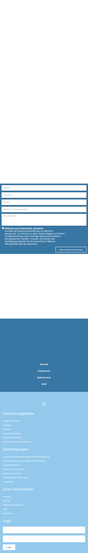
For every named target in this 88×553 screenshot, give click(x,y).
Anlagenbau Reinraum (11, 421)
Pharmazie (7, 429)
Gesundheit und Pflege (12, 433)
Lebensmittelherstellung (12, 438)
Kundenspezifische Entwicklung (15, 477)
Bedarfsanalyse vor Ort (12, 473)
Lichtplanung (8, 482)
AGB (44, 384)
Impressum (44, 371)
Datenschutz (44, 377)
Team (5, 509)
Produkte (6, 497)
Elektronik (7, 425)
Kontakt (44, 364)
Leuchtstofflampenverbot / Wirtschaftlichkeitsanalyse (24, 461)
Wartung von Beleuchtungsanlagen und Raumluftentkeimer (26, 457)
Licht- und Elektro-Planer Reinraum (17, 442)
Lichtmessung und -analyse (13, 469)
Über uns (6, 501)
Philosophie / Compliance (13, 505)
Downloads (7, 513)
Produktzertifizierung (11, 465)
